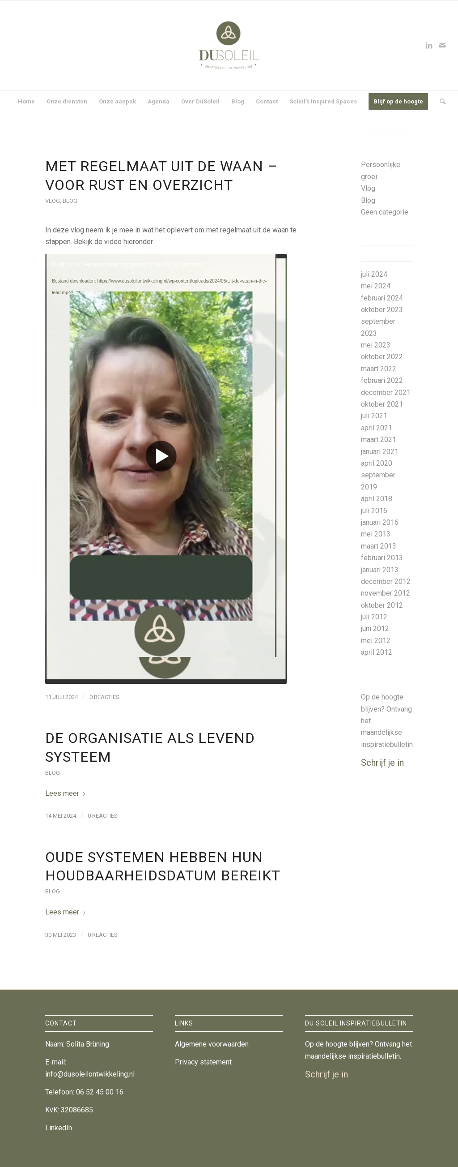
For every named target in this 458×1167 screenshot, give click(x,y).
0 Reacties (104, 697)
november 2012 (385, 593)
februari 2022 (382, 380)
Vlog (52, 200)
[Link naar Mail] (442, 45)
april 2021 (376, 428)
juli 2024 (374, 274)
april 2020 (376, 463)
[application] (166, 469)
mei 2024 (375, 286)
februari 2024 (382, 298)
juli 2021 (374, 416)
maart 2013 (378, 546)
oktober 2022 (382, 356)
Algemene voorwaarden (212, 1044)
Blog (70, 200)
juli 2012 (374, 617)
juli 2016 (374, 510)
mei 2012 (375, 640)
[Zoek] (439, 101)
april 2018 (376, 498)
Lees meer (65, 793)
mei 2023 (375, 345)
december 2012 (386, 581)
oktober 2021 (382, 404)
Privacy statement (203, 1062)
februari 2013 (382, 557)
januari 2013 (380, 570)
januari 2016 (380, 522)
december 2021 (386, 392)
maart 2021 (378, 439)
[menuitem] (26, 101)
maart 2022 (378, 369)
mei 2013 (375, 534)
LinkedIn (58, 1128)
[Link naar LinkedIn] (429, 45)
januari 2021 (380, 451)
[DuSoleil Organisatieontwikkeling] (228, 45)
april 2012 (376, 652)
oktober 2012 (382, 605)
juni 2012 (375, 628)
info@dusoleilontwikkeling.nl (90, 1074)
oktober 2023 (382, 309)
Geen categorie (384, 212)
